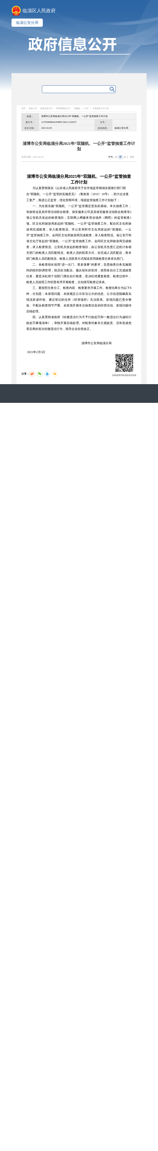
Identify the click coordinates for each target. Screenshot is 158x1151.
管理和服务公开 (63, 108)
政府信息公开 (46, 108)
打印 (132, 157)
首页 (23, 108)
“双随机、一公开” (81, 108)
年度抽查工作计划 (101, 108)
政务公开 (33, 108)
